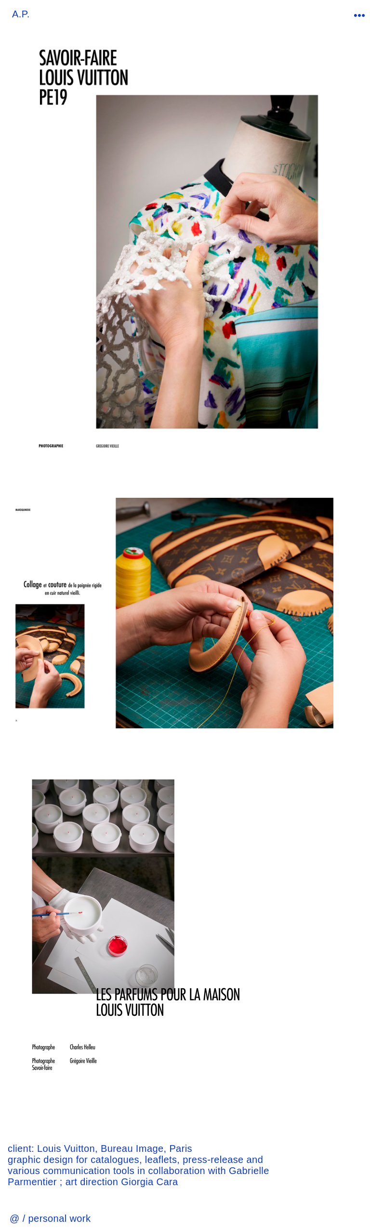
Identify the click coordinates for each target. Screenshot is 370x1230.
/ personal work (57, 1218)
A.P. (21, 14)
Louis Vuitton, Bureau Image (100, 1148)
